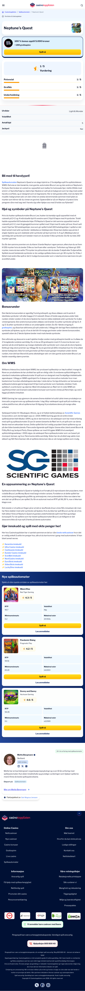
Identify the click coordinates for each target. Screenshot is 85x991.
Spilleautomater (24, 12)
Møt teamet (69, 833)
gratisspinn (7, 327)
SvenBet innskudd (13, 556)
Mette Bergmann (25, 755)
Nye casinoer (11, 839)
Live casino (11, 856)
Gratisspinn (11, 850)
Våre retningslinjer (70, 871)
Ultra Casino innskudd (14, 547)
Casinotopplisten (10, 12)
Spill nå (42, 52)
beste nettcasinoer (65, 532)
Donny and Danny (28, 691)
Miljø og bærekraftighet (70, 900)
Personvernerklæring (17, 900)
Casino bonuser (11, 845)
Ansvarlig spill (17, 876)
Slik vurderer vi (70, 882)
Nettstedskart (69, 856)
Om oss (69, 828)
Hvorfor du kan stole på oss (69, 839)
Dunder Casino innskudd (15, 553)
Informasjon (17, 871)
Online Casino (11, 828)
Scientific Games (72, 413)
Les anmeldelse (43, 631)
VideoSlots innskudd (14, 564)
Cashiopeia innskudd (14, 550)
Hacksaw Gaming (27, 694)
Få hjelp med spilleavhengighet (17, 882)
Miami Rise (25, 589)
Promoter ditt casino (17, 894)
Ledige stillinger (69, 845)
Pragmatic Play (26, 643)
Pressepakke (70, 905)
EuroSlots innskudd (13, 561)
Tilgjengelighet (70, 894)
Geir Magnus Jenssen (29, 797)
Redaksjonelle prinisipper (70, 876)
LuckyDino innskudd (14, 567)
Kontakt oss (69, 850)
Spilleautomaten (9, 182)
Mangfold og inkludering (70, 888)
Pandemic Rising (27, 640)
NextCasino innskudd (14, 559)
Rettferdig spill (17, 888)
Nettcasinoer (11, 833)
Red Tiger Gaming (27, 592)
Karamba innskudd (13, 544)
